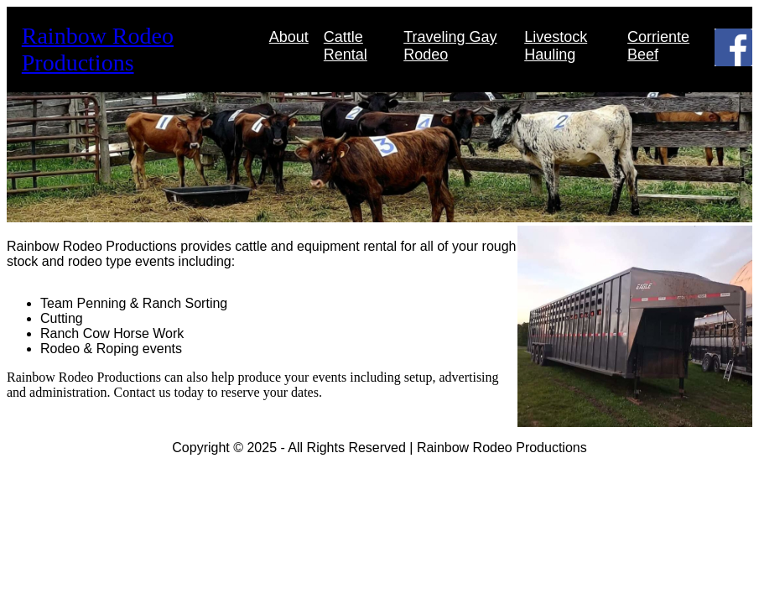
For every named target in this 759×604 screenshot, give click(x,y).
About (289, 37)
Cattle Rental (345, 46)
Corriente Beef (658, 46)
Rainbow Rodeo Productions (98, 49)
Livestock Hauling (555, 46)
